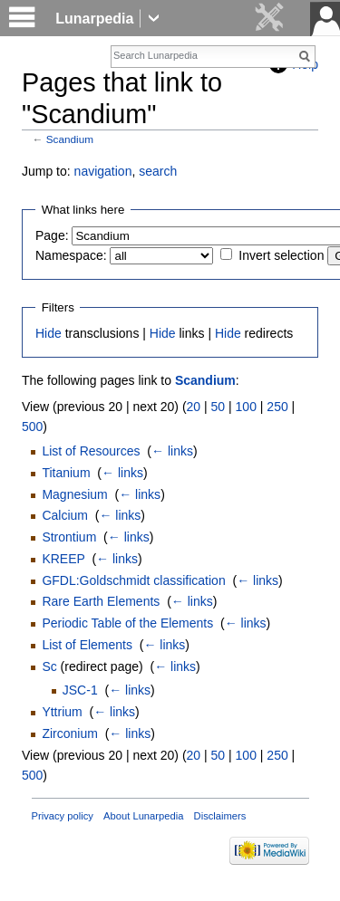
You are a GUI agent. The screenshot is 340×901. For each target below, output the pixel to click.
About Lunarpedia (143, 815)
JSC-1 (80, 690)
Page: (52, 235)
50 (218, 406)
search (158, 171)
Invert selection (281, 255)
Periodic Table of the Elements (127, 623)
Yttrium (62, 712)
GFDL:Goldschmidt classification (133, 580)
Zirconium (69, 733)
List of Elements (87, 644)
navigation (103, 171)
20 (194, 406)
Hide (48, 333)
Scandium (69, 139)
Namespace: (71, 255)
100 (246, 406)
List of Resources (91, 451)
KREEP (63, 558)
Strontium (69, 537)
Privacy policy (62, 815)
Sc (49, 666)
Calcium (65, 515)
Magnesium (74, 494)
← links (172, 451)
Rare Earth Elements (101, 601)
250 (277, 406)
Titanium (66, 472)
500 (32, 426)
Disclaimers (220, 815)
